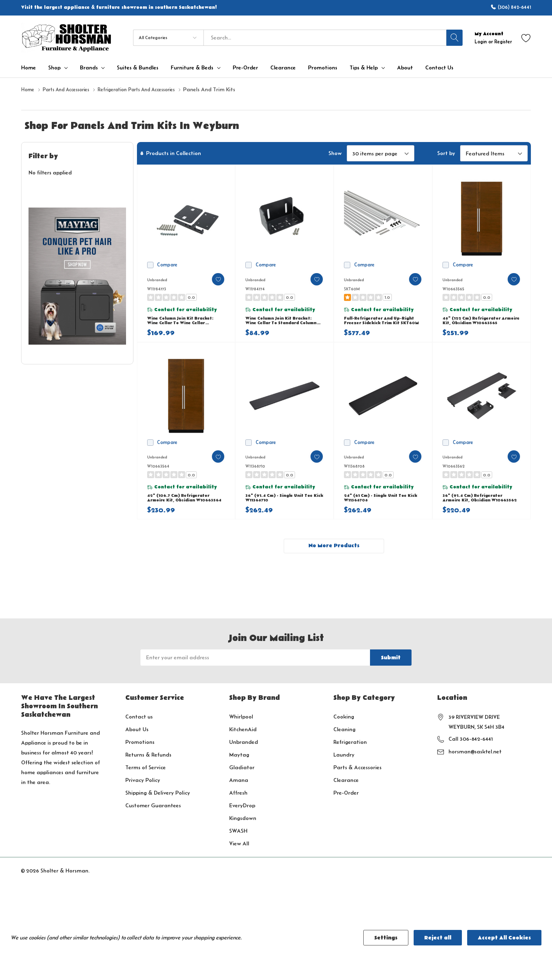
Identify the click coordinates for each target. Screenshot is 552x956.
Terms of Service (145, 782)
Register (503, 41)
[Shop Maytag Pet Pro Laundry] (77, 275)
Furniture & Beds (192, 67)
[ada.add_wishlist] (212, 279)
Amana (238, 794)
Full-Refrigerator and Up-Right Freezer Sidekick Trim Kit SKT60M (379, 324)
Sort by (446, 153)
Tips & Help (364, 67)
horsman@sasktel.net (475, 766)
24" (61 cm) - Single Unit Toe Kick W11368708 (380, 508)
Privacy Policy (142, 794)
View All (239, 858)
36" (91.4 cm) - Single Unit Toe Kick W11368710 (283, 508)
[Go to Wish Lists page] (526, 37)
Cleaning (344, 744)
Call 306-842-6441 (470, 753)
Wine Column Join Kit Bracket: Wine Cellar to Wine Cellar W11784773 (186, 324)
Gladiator (242, 782)
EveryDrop (242, 820)
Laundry (344, 769)
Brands (89, 67)
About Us (137, 744)
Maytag (239, 769)
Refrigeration (350, 756)
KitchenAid (243, 744)
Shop (54, 67)
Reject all (437, 937)
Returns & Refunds (148, 769)
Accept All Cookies (504, 937)
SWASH (238, 845)
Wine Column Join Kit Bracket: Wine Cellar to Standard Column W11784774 (284, 324)
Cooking (343, 731)
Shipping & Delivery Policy (157, 807)
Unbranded (243, 756)
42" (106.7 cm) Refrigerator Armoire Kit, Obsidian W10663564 (183, 508)
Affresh (238, 807)
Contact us (139, 731)
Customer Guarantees (153, 820)
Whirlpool (241, 731)
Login (481, 41)
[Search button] (454, 38)
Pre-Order (346, 807)
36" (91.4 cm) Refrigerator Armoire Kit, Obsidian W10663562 (477, 508)
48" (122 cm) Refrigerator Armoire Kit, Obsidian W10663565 (476, 324)
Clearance (346, 794)
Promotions (140, 756)
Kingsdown (242, 832)
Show (335, 153)
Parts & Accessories (357, 782)
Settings (385, 937)
